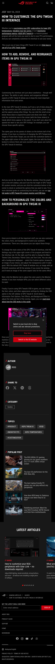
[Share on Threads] (29, 388)
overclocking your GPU (22, 28)
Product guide (7, 619)
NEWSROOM (6, 633)
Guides (10, 407)
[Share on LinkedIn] (22, 388)
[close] (43, 320)
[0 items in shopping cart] (51, 3)
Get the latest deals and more (13, 604)
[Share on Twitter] (15, 388)
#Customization (14, 438)
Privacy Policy (7, 653)
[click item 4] (31, 585)
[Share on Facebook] (7, 388)
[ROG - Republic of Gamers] (27, 3)
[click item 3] (29, 585)
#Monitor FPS (13, 432)
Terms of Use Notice (21, 653)
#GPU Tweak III (27, 426)
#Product (12, 426)
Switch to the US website (27, 339)
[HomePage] (4, 595)
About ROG (5, 614)
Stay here (27, 333)
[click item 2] (27, 585)
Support (5, 624)
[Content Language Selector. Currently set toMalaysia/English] (9, 649)
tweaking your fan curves (22, 31)
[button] (3, 3)
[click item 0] (23, 585)
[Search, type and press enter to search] (47, 3)
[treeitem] (22, 558)
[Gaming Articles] (15, 595)
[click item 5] (33, 585)
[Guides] (27, 595)
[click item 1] (25, 585)
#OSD (41, 426)
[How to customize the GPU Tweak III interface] (26, 598)
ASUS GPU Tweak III (25, 33)
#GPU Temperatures (33, 432)
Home (4, 628)
